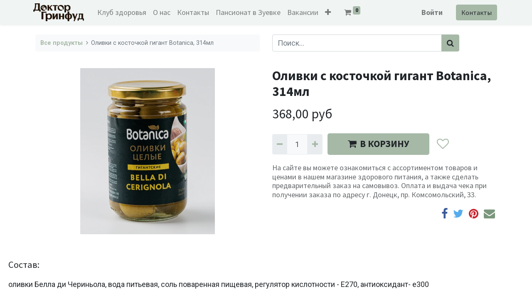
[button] (330, 12)
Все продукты (61, 43)
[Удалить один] (279, 144)
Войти (430, 12)
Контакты (474, 12)
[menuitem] (124, 12)
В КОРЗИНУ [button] (378, 144)
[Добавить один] (314, 144)
